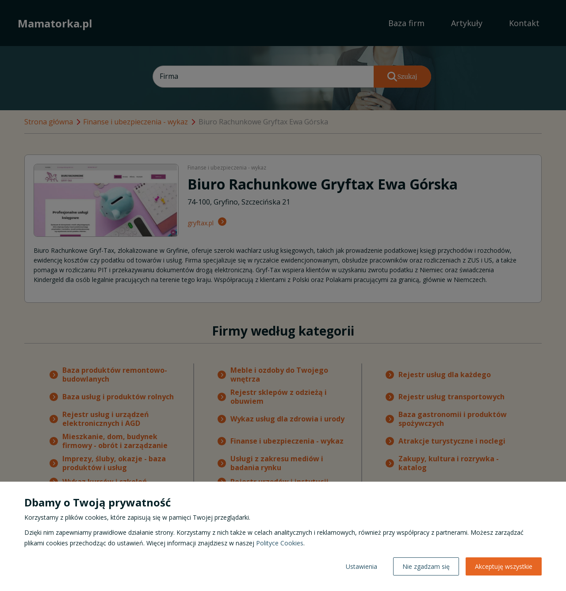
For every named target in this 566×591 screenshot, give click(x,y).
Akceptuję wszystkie (503, 566)
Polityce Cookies (279, 543)
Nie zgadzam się (426, 566)
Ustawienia (361, 566)
